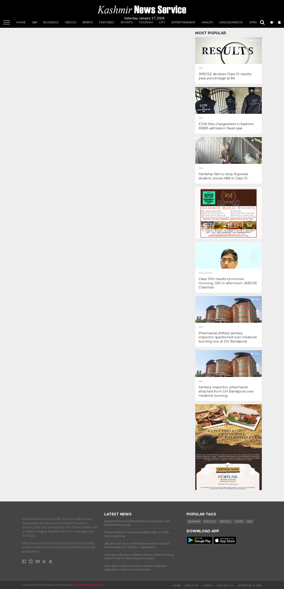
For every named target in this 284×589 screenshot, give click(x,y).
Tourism (146, 22)
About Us (191, 585)
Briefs (88, 22)
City (162, 22)
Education (205, 273)
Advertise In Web (249, 585)
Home (21, 22)
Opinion (255, 22)
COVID (239, 521)
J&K (34, 22)
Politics (209, 521)
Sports (126, 22)
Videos (207, 585)
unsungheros (231, 22)
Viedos (70, 22)
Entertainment (183, 22)
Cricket (225, 521)
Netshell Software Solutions (88, 584)
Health (207, 22)
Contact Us (225, 585)
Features (106, 22)
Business (51, 22)
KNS (249, 521)
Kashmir (194, 521)
